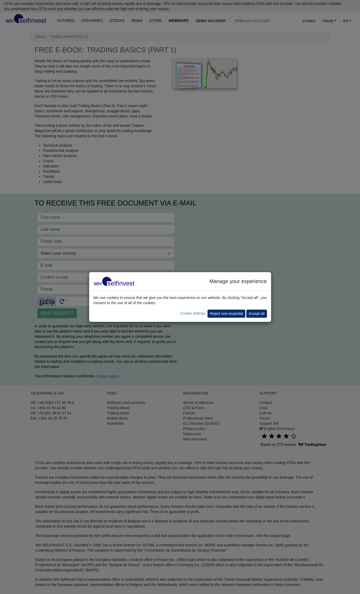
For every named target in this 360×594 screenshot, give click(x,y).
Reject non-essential (226, 313)
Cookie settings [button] (192, 313)
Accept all (257, 313)
